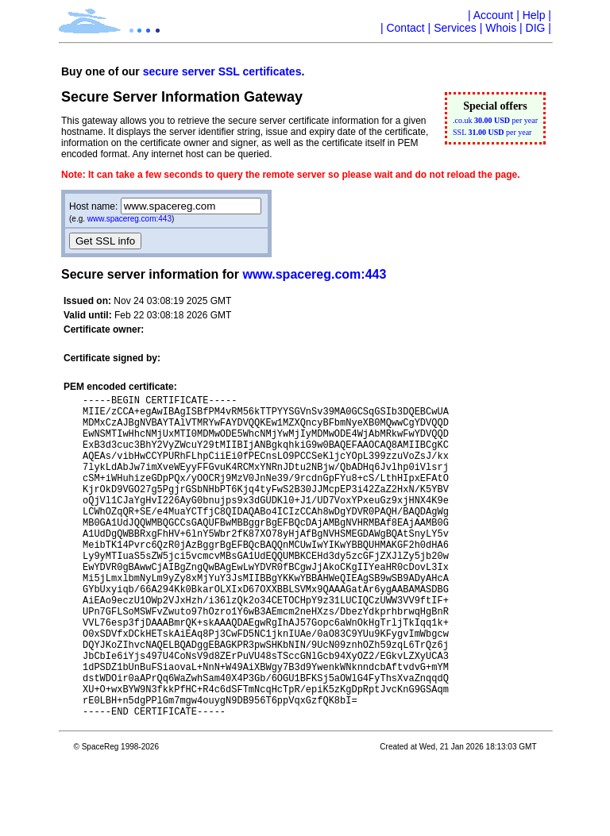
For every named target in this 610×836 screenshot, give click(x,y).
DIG (536, 27)
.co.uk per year (495, 120)
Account (493, 15)
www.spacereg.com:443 (129, 218)
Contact (405, 27)
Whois (500, 27)
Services (455, 27)
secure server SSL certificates (222, 71)
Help (534, 15)
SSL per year (492, 132)
